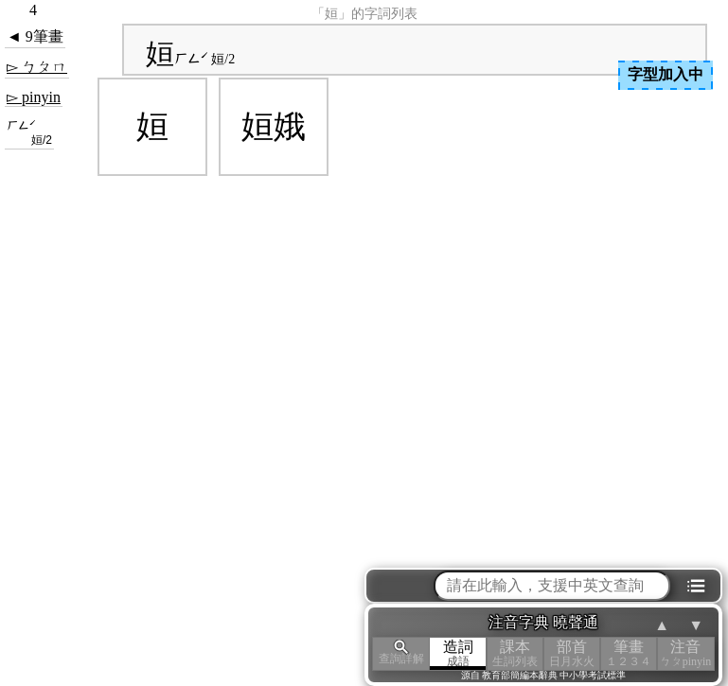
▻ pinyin (34, 97)
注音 (685, 653)
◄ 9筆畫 (35, 36)
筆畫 (628, 653)
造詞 (458, 653)
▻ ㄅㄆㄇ (37, 67)
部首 (571, 653)
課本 (515, 653)
